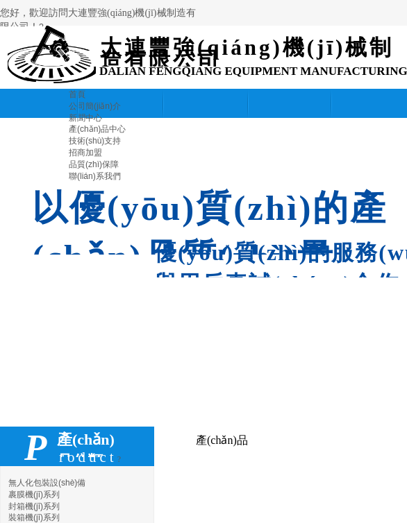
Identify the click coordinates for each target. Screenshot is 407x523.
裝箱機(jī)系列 (34, 517)
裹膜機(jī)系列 (34, 494)
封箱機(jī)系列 (34, 506)
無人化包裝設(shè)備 (46, 483)
